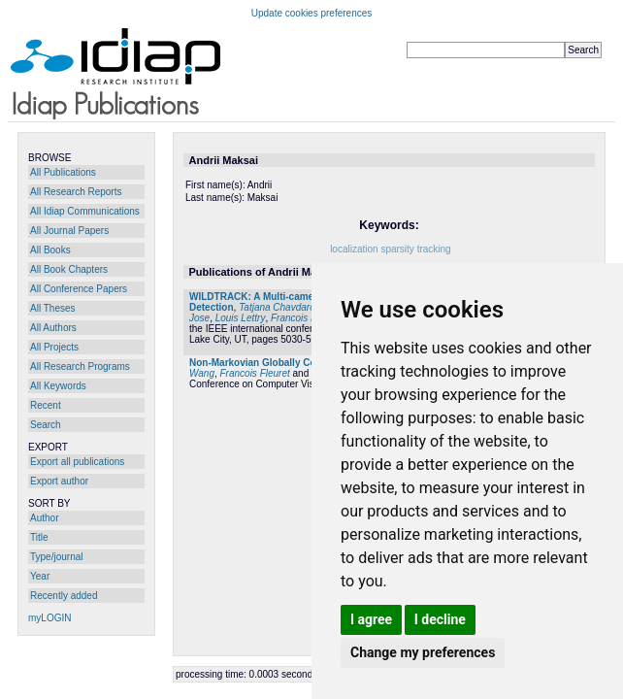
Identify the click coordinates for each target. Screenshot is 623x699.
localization (353, 249)
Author (44, 518)
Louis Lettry (240, 318)
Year (39, 576)
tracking (434, 249)
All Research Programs (80, 366)
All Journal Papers (69, 230)
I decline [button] (440, 619)
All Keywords (58, 386)
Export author (59, 481)
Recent (45, 405)
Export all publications (77, 461)
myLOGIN (49, 618)
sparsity (396, 249)
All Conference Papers (78, 288)
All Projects (54, 347)
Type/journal (56, 556)
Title (39, 537)
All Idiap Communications (85, 211)
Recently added (64, 595)
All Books (50, 250)
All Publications (63, 172)
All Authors (53, 327)
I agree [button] (371, 619)
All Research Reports (75, 191)
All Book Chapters (69, 269)
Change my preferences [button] (422, 652)
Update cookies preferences (312, 13)
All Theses (53, 308)
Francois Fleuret (306, 318)
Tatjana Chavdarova (282, 307)
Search (45, 424)
